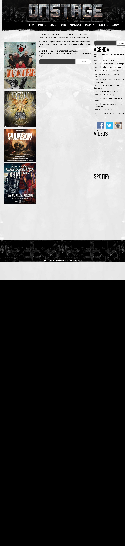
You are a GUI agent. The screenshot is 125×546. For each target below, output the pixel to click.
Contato (115, 25)
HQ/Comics (103, 25)
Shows (53, 25)
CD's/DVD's (89, 25)
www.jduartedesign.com (81, 37)
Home (31, 25)
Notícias (42, 25)
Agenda (63, 25)
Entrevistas (75, 25)
